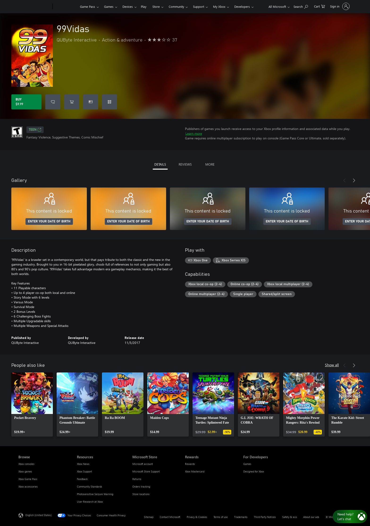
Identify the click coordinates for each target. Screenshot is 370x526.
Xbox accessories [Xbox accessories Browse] (28, 486)
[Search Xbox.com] (300, 6)
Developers (242, 6)
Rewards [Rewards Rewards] (190, 463)
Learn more (193, 133)
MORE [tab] (209, 164)
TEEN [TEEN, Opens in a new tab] (35, 130)
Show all (332, 364)
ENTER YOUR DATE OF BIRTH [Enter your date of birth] (49, 221)
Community (176, 6)
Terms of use (221, 516)
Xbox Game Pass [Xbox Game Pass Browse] (27, 478)
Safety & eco (289, 516)
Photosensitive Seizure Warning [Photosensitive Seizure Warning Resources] (95, 494)
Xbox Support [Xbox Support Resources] (84, 471)
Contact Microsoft (170, 516)
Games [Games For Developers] (247, 463)
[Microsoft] (34, 6)
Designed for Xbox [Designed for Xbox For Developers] (253, 471)
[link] (32, 404)
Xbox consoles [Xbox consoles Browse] (26, 463)
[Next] (354, 180)
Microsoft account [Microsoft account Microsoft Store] (142, 463)
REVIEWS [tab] (185, 164)
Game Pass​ (87, 6)
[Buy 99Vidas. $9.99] (26, 101)
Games (109, 6)
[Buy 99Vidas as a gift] (90, 101)
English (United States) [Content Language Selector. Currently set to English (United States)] (38, 515)
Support (198, 6)
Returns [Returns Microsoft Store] (136, 478)
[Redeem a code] (109, 101)
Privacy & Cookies (197, 516)
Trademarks (241, 516)
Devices (127, 6)
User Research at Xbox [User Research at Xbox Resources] (90, 501)
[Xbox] (65, 6)
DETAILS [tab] (160, 164)
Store (156, 6)
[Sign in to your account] (339, 6)
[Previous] (344, 180)
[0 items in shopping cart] (319, 6)
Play (143, 6)
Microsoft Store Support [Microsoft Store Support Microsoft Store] (146, 471)
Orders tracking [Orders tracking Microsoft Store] (141, 486)
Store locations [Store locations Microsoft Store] (141, 494)
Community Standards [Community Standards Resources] (89, 486)
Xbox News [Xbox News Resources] (83, 463)
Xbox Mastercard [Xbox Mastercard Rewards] (194, 471)
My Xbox (219, 6)
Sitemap (148, 516)
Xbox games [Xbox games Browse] (25, 471)
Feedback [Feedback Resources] (82, 478)
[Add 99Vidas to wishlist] (52, 101)
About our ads (311, 516)
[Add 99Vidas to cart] (71, 101)
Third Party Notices (265, 516)
